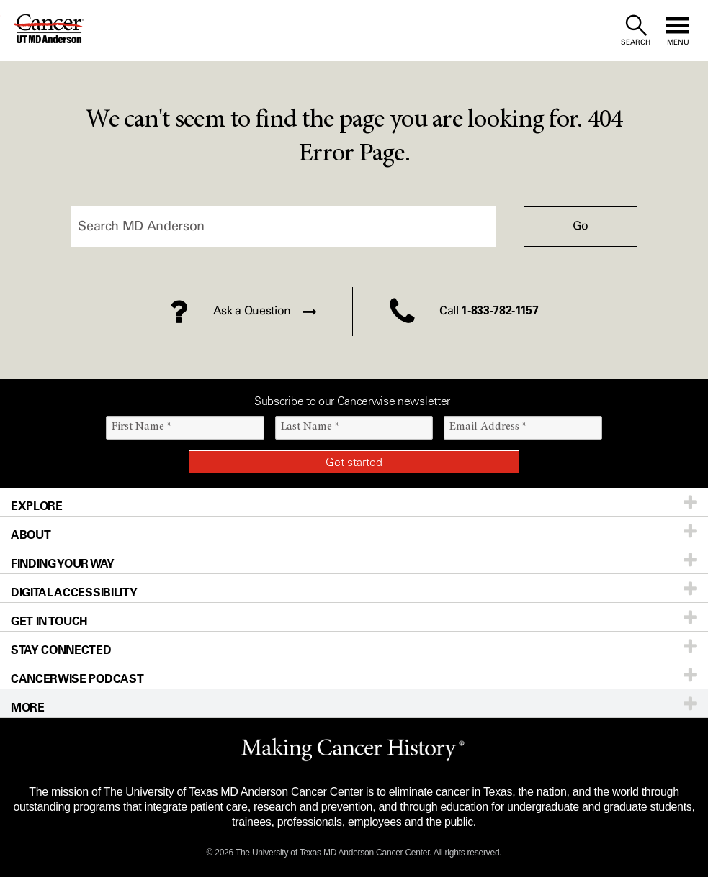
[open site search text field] (636, 30)
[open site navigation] (678, 30)
